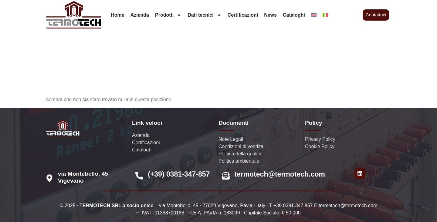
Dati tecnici (204, 15)
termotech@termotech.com (279, 174)
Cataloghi (294, 15)
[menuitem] (314, 15)
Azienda (139, 15)
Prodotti (168, 15)
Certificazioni (243, 15)
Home (117, 15)
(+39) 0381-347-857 (179, 174)
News (270, 15)
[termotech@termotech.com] (226, 176)
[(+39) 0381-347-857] (139, 176)
